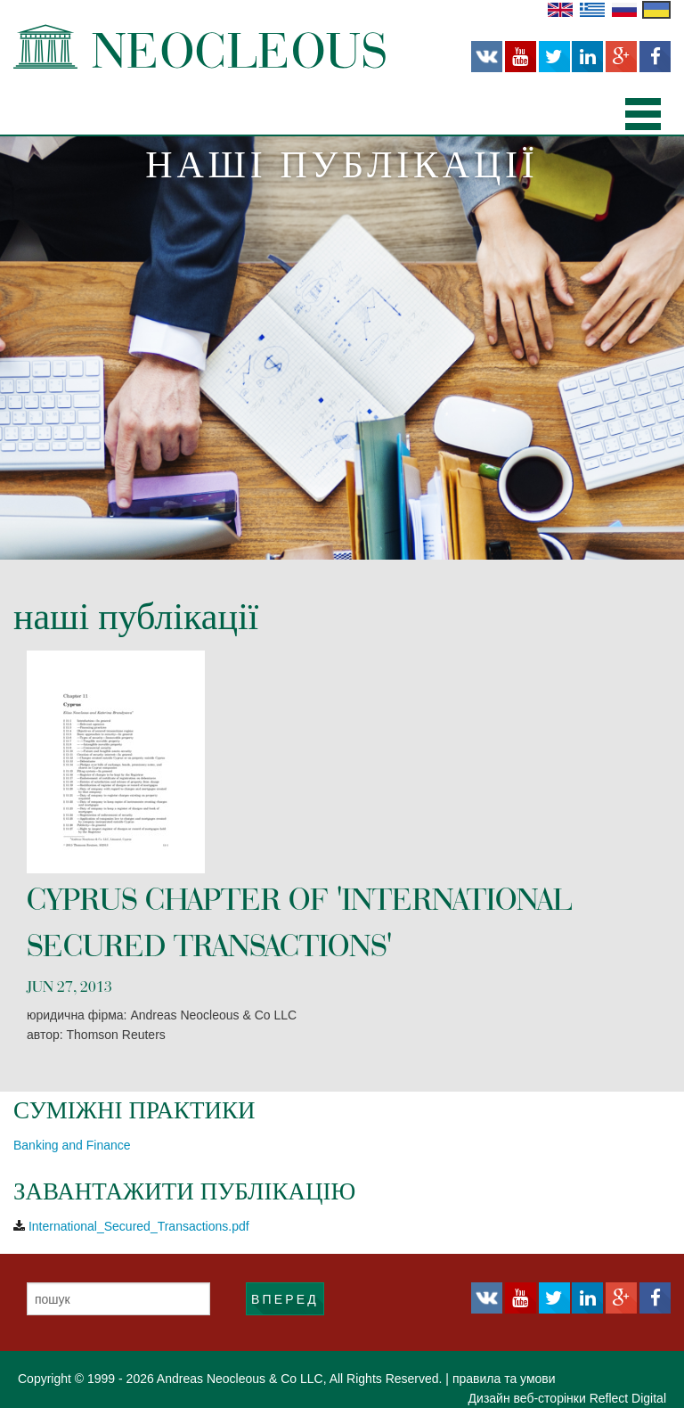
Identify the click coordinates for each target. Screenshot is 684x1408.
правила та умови (504, 1378)
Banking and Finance (72, 1145)
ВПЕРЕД (285, 1299)
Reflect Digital (628, 1398)
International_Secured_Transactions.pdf (138, 1226)
